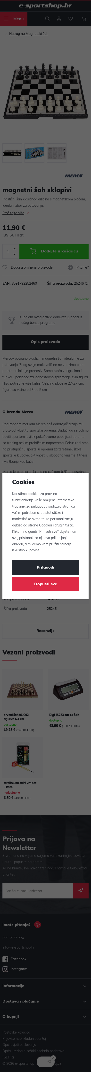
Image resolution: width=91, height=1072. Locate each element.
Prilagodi (45, 568)
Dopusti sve (45, 584)
